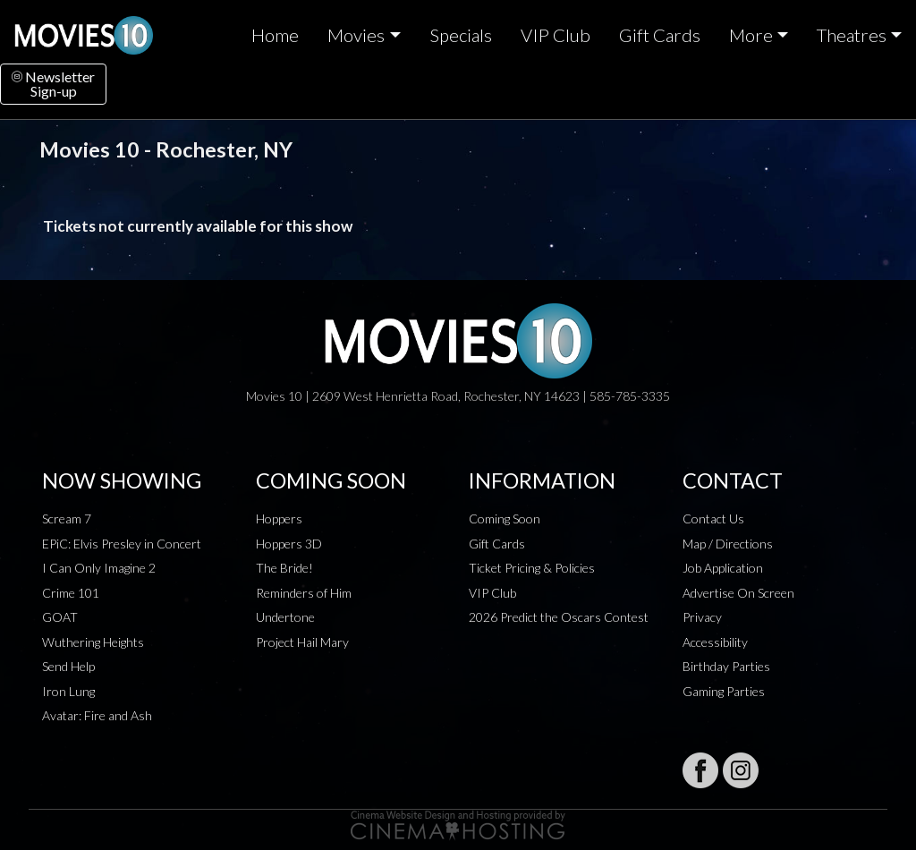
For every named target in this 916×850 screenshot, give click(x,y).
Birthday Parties (726, 666)
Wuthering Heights (93, 642)
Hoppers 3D (289, 543)
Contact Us (713, 518)
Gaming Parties (724, 691)
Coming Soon (504, 518)
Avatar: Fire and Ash (97, 715)
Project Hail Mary (302, 642)
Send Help (68, 666)
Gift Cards (659, 35)
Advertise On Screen (738, 592)
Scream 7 (66, 518)
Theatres (851, 35)
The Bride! (284, 567)
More (751, 35)
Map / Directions (728, 543)
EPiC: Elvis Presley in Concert (121, 543)
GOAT (60, 617)
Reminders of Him (304, 592)
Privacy (702, 617)
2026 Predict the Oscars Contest (559, 617)
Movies (356, 35)
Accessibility (715, 642)
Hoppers (279, 518)
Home (275, 35)
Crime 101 (70, 592)
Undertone (285, 617)
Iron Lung (68, 691)
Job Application (723, 567)
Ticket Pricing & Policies (532, 567)
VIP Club (555, 35)
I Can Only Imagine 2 (99, 567)
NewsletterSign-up (53, 83)
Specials (460, 35)
